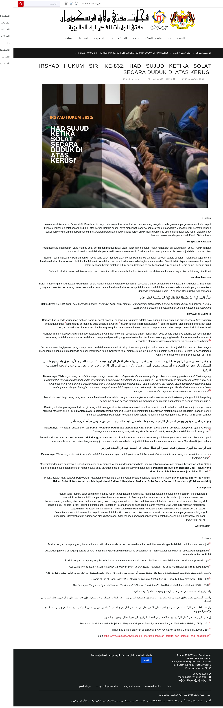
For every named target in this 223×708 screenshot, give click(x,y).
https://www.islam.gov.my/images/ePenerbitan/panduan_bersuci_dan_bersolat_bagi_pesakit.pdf (142, 636)
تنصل (155, 686)
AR (69, 4)
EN (73, 4)
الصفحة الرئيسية (163, 38)
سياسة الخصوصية (140, 686)
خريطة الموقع (71, 686)
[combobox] (28, 4)
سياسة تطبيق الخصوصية (94, 686)
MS (76, 4)
